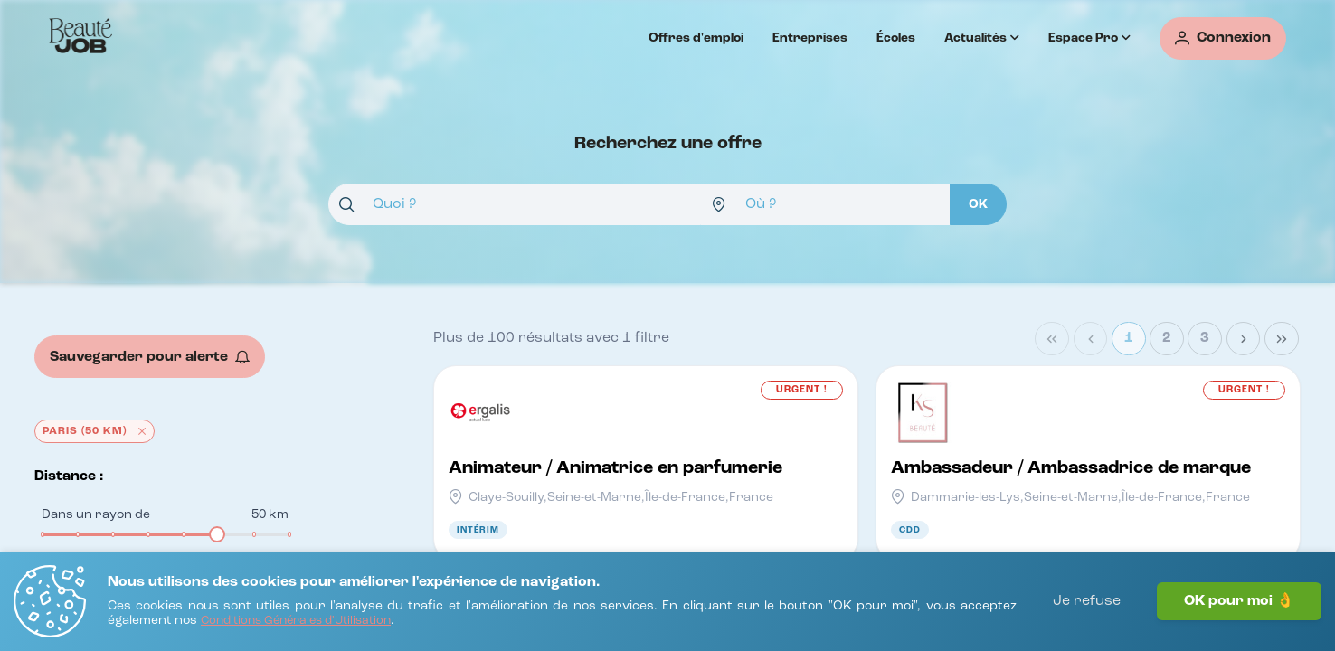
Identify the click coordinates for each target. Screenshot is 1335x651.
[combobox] (514, 204)
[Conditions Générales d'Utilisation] (296, 621)
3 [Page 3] (1204, 338)
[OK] (978, 204)
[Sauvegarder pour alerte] (149, 356)
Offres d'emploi (696, 38)
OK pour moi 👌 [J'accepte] (1239, 601)
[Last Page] (1281, 339)
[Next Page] (1243, 339)
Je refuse (1087, 601)
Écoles (895, 38)
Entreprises (809, 38)
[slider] (217, 534)
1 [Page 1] (1128, 338)
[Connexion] (1223, 38)
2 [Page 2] (1166, 338)
